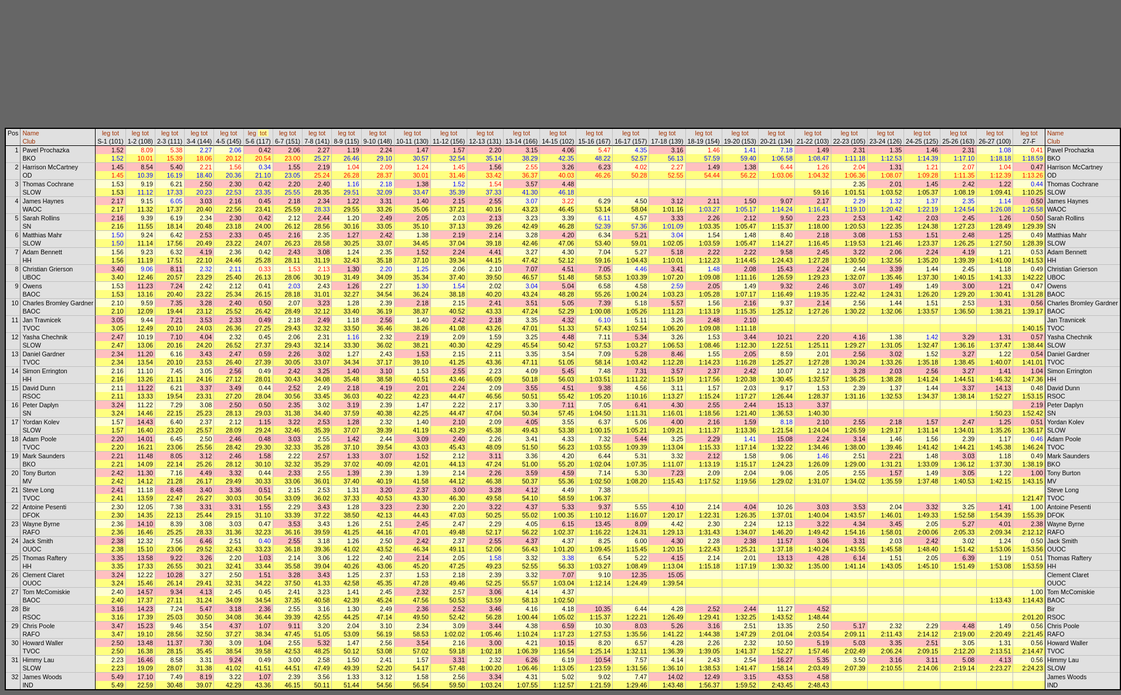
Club (28, 141)
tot (115, 133)
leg (106, 133)
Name (30, 133)
